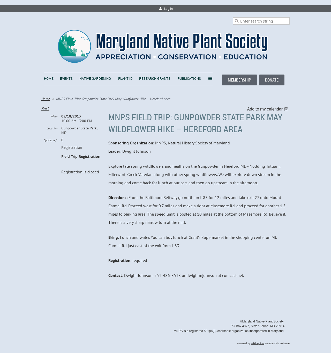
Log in (168, 8)
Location (52, 128)
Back (45, 108)
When (53, 116)
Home (45, 99)
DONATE (272, 80)
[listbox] (268, 109)
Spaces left (50, 140)
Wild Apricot (257, 343)
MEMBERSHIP (239, 80)
